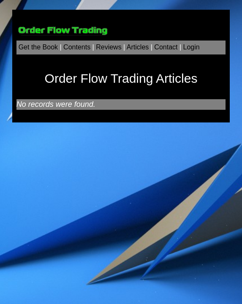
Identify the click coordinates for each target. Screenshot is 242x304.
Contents (76, 47)
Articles (138, 47)
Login (191, 47)
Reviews (108, 47)
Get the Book (38, 47)
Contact (165, 47)
